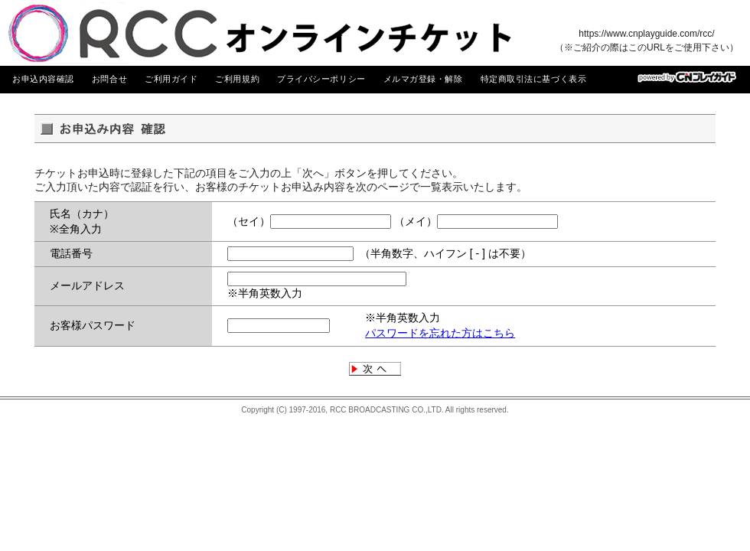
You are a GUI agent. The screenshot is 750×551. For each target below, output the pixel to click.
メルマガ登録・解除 (423, 78)
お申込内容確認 (43, 78)
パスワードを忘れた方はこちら (440, 333)
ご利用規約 (237, 78)
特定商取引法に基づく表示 (534, 78)
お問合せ (109, 78)
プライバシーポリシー (321, 78)
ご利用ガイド (171, 78)
